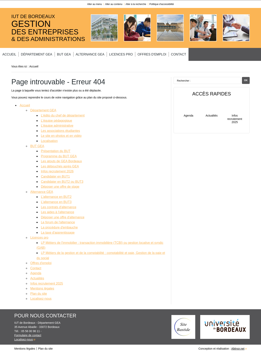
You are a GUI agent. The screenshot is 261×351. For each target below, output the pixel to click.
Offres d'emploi (189, 53)
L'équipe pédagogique (56, 119)
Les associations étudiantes (60, 129)
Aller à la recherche (136, 4)
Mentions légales (42, 287)
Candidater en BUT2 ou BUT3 (62, 180)
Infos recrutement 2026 (57, 169)
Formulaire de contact (27, 333)
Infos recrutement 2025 (46, 282)
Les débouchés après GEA (60, 164)
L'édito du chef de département (63, 114)
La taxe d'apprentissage (57, 231)
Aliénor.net (237, 347)
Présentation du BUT (56, 149)
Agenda (35, 271)
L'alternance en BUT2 (56, 195)
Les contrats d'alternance (58, 205)
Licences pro (153, 53)
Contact (220, 53)
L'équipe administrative (57, 124)
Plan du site (38, 292)
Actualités (37, 276)
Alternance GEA (118, 53)
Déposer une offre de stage (60, 185)
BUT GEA (87, 53)
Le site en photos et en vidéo (61, 134)
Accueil (23, 53)
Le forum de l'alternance (58, 220)
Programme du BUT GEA (59, 154)
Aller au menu (94, 4)
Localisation (49, 139)
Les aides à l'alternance (57, 210)
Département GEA (55, 53)
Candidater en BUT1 (55, 175)
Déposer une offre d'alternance (62, 215)
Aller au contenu (113, 4)
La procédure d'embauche (59, 226)
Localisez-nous (41, 297)
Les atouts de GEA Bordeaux (61, 159)
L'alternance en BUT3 (56, 200)
